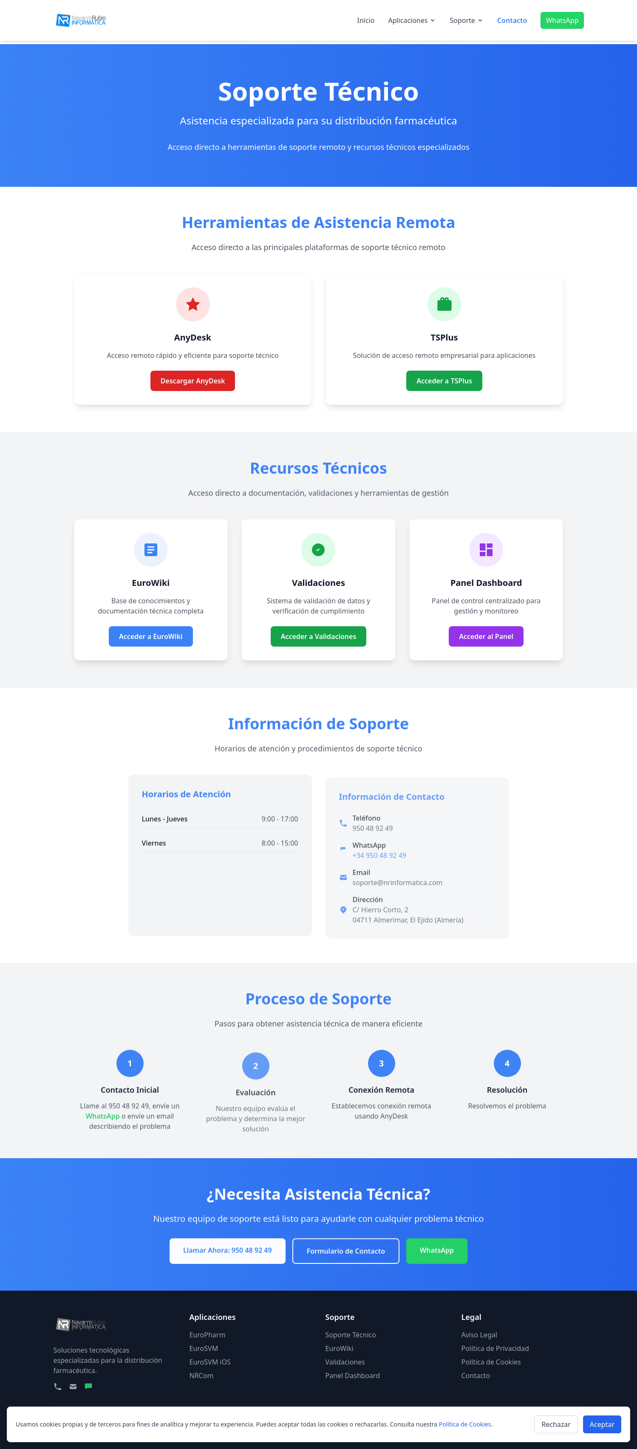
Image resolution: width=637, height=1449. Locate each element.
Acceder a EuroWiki (151, 636)
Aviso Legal (479, 1334)
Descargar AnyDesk (193, 391)
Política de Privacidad (495, 1348)
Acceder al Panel (486, 636)
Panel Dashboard (353, 1375)
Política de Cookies (491, 1362)
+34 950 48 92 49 (379, 864)
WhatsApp (562, 20)
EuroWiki (340, 1348)
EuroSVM (204, 1348)
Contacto (512, 20)
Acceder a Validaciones (319, 647)
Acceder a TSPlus (444, 380)
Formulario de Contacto (346, 1254)
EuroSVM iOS (210, 1362)
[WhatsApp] (88, 1386)
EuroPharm (208, 1334)
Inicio (365, 20)
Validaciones (345, 1362)
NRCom (202, 1375)
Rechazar (556, 1424)
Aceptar (602, 1424)
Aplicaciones (412, 20)
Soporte (466, 20)
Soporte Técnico (351, 1334)
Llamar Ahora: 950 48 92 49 (227, 1253)
